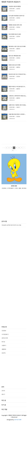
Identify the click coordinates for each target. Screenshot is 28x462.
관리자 (3, 430)
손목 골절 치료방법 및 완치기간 (16, 15)
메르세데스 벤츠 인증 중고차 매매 (17, 66)
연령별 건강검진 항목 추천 (15, 25)
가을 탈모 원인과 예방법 (15, 6)
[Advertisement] (14, 53)
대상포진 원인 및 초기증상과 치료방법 (18, 94)
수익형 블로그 (5, 374)
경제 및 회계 (5, 378)
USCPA (4, 393)
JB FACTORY (17, 459)
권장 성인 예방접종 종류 (15, 75)
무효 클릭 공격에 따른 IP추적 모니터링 (11, 265)
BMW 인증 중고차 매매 (14, 85)
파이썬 (3, 381)
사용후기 (18, 147)
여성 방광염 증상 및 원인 (15, 34)
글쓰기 (3, 434)
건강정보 (18, 8)
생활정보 (18, 68)
